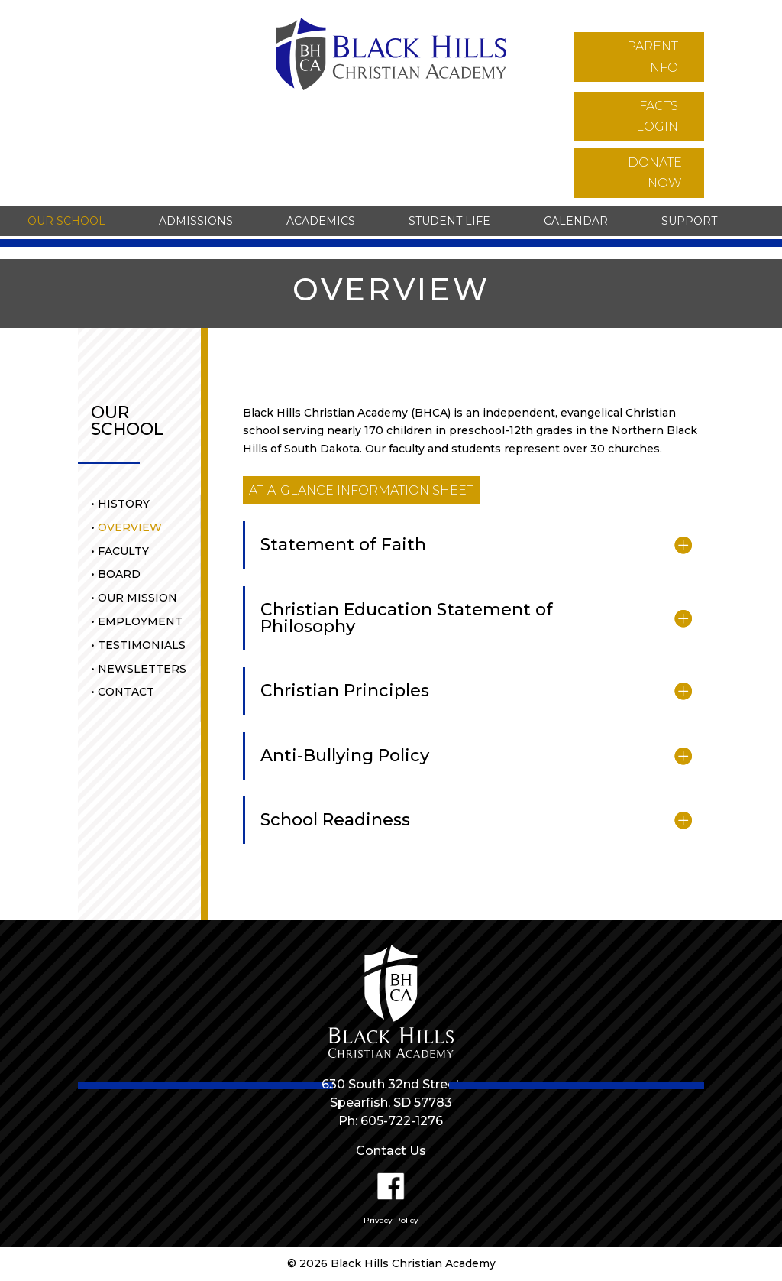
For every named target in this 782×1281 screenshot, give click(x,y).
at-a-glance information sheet (361, 490)
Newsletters (142, 669)
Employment (140, 621)
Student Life (449, 221)
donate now (655, 172)
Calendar (576, 221)
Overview (130, 527)
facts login (657, 116)
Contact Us (391, 1150)
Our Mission (137, 598)
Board (119, 574)
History (124, 504)
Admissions (196, 221)
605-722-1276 (401, 1121)
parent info (652, 56)
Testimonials (142, 645)
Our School (66, 221)
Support (689, 221)
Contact (126, 692)
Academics (320, 221)
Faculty (123, 551)
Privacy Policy (391, 1220)
